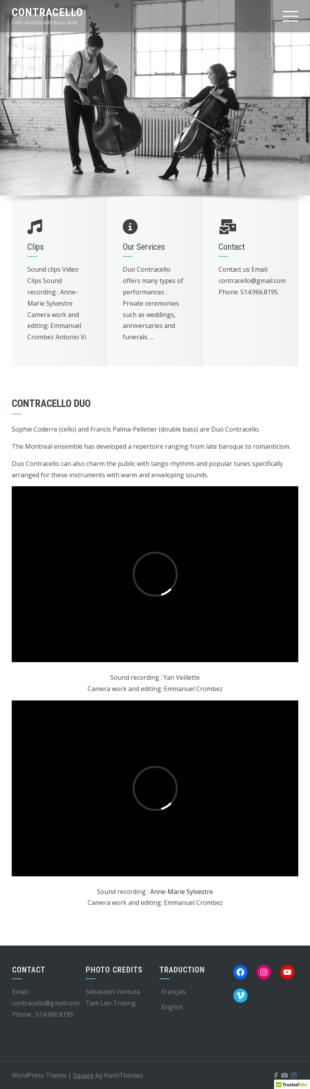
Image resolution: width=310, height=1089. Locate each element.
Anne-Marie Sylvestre (181, 891)
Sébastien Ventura (113, 991)
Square (83, 1075)
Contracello (47, 12)
